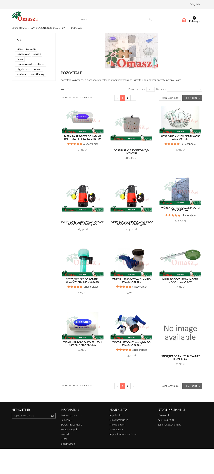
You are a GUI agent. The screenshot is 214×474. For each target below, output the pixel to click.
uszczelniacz (23, 54)
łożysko (37, 69)
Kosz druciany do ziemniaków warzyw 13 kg (180, 137)
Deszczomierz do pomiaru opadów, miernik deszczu (82, 280)
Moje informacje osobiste (123, 434)
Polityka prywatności (72, 415)
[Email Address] (30, 415)
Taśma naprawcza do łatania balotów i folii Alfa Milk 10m (82, 137)
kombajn (21, 74)
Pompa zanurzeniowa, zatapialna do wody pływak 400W (82, 223)
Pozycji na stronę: (137, 89)
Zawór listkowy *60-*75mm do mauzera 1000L (131, 343)
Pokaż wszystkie (170, 97)
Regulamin (66, 420)
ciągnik (37, 54)
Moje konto (115, 415)
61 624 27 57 (167, 420)
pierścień (31, 49)
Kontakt (65, 434)
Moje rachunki (117, 424)
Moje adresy (116, 429)
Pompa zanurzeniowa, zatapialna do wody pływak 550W (131, 223)
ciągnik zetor (23, 69)
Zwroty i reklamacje (71, 424)
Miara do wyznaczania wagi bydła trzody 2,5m (180, 280)
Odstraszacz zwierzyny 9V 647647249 (131, 151)
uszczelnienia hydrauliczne (30, 64)
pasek (20, 59)
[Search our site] (112, 19)
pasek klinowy (37, 74)
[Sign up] (52, 415)
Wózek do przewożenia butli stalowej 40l (180, 209)
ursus (19, 49)
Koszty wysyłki (69, 429)
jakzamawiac (68, 443)
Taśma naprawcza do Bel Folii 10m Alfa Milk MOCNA (82, 343)
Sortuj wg (161, 89)
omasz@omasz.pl (171, 424)
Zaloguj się (195, 4)
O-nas (64, 439)
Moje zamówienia (119, 420)
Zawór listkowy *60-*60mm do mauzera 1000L (131, 280)
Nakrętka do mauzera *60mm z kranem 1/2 (180, 357)
